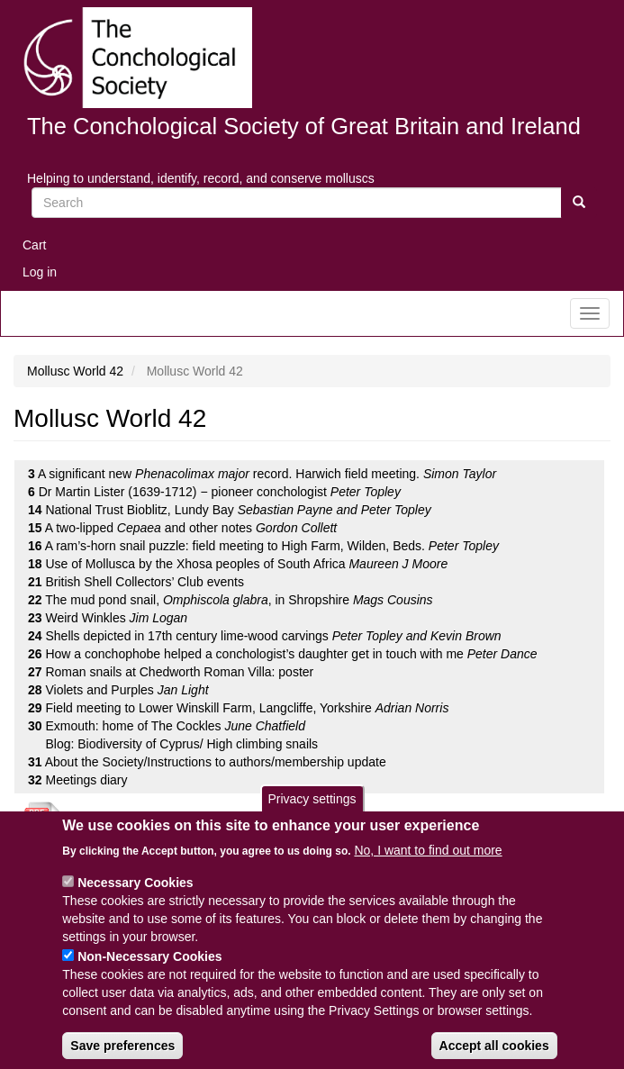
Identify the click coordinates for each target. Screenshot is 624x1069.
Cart (34, 245)
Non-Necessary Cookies (149, 972)
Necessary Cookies (135, 899)
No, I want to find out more (428, 866)
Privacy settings (311, 816)
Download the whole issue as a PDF (174, 821)
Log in (40, 272)
